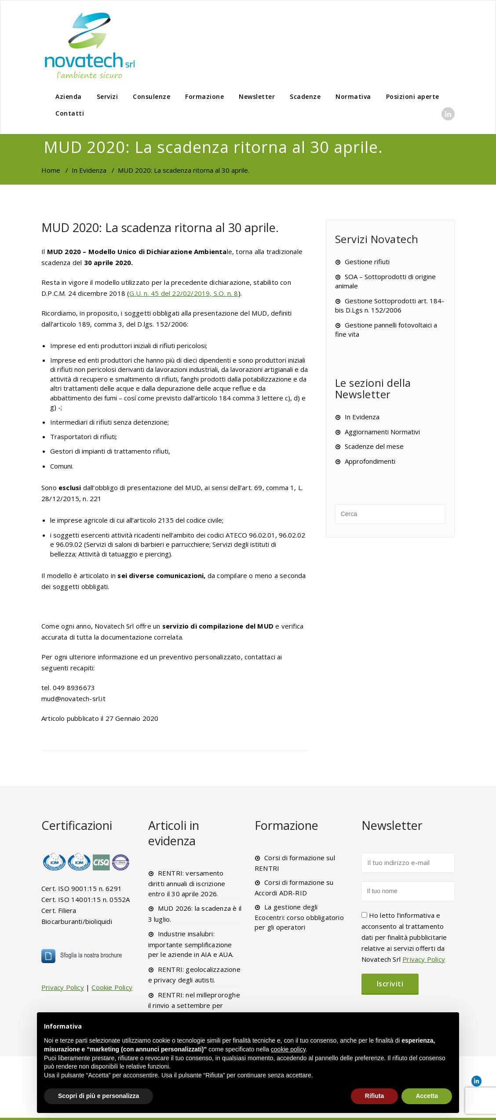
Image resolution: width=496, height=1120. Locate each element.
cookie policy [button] (288, 1049)
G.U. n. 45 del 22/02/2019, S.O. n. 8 (183, 293)
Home (50, 170)
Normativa (353, 96)
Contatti (69, 113)
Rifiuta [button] (374, 1095)
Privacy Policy (62, 987)
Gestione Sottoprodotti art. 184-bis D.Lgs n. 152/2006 (389, 305)
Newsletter (257, 96)
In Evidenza (89, 170)
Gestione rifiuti (367, 261)
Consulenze (151, 96)
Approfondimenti (370, 461)
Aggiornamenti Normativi (382, 431)
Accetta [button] (427, 1095)
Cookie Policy (111, 987)
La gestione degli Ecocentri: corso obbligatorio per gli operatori (299, 916)
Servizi (107, 96)
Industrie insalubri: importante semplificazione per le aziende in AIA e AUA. (191, 944)
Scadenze (305, 96)
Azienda (68, 96)
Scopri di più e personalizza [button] (98, 1095)
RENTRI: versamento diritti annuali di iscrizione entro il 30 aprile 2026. (187, 883)
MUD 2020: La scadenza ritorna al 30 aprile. (160, 227)
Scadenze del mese (374, 446)
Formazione (204, 96)
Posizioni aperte (412, 96)
